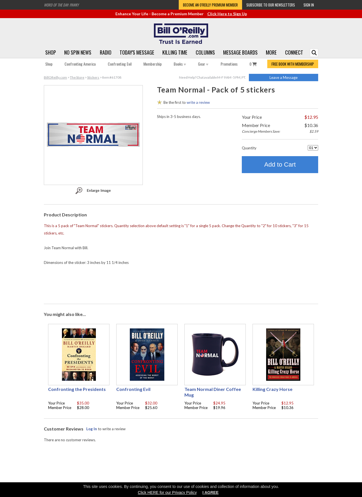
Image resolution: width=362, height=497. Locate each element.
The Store (77, 77)
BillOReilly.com (55, 77)
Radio (105, 52)
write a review (198, 102)
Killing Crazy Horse (272, 389)
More (271, 52)
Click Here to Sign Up (227, 13)
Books (180, 64)
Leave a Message (284, 77)
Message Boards (240, 52)
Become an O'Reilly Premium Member (210, 5)
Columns (205, 52)
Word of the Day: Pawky (61, 5)
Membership (152, 64)
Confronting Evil (120, 64)
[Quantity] (313, 147)
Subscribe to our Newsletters (270, 5)
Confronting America (80, 64)
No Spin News (77, 52)
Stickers (93, 77)
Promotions (229, 64)
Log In (91, 429)
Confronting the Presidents (77, 389)
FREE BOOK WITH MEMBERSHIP (293, 64)
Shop (50, 52)
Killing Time (174, 52)
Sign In (308, 5)
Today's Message (137, 52)
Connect (294, 52)
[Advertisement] (181, 283)
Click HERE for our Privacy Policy (167, 492)
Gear (203, 64)
